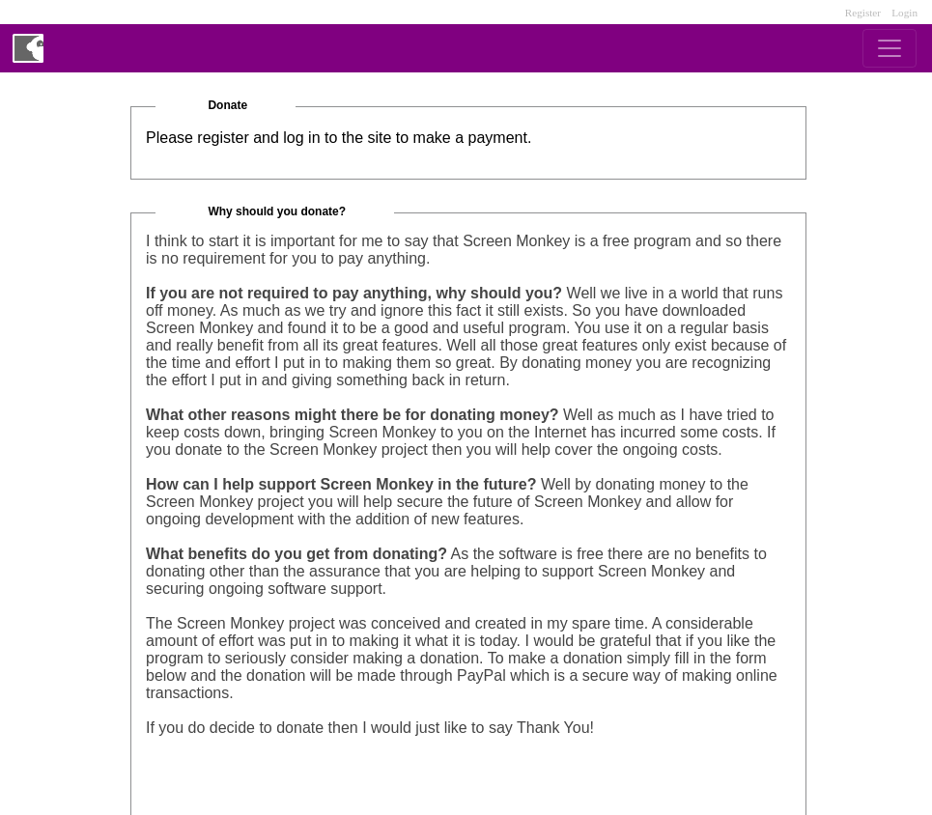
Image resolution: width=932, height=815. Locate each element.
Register (863, 12)
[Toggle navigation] (889, 48)
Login (904, 12)
